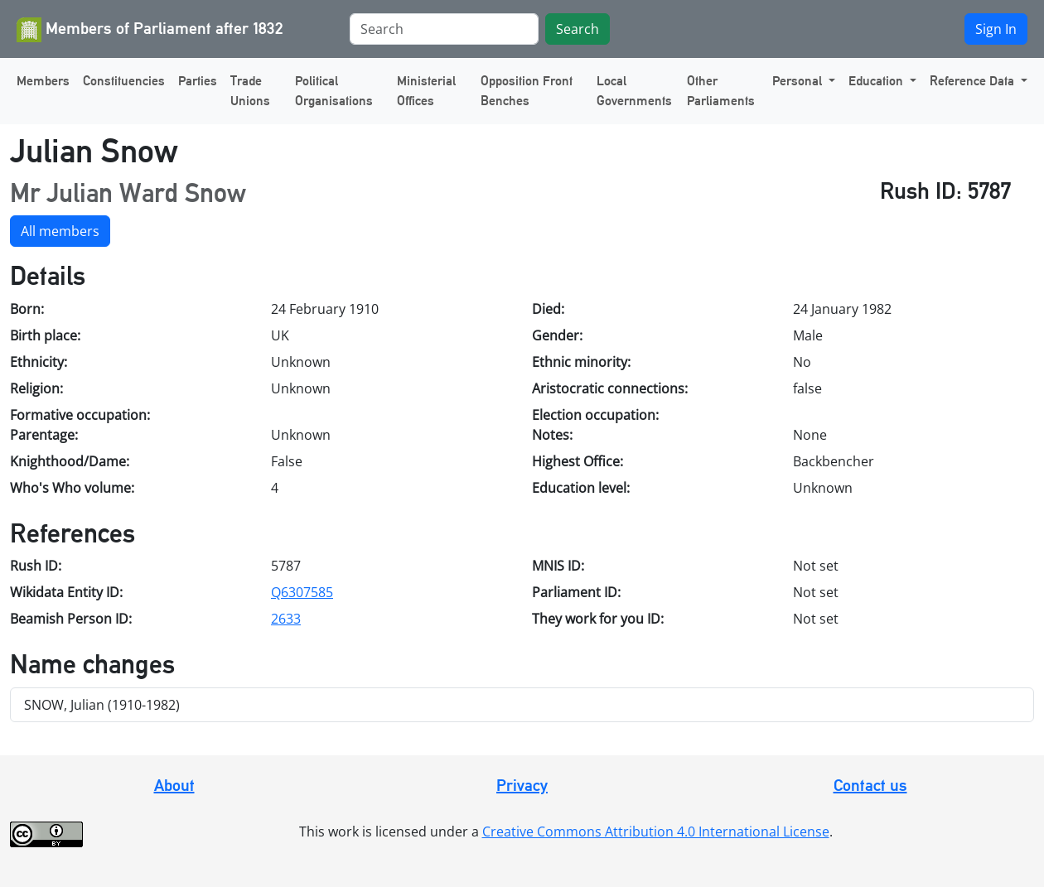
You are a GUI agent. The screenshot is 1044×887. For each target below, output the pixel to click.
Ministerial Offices (426, 90)
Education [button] (877, 81)
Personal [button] (798, 81)
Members (43, 81)
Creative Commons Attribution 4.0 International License (655, 831)
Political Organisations (334, 90)
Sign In (996, 29)
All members (60, 231)
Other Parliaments (721, 90)
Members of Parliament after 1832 (150, 29)
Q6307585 (302, 592)
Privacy (522, 785)
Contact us (870, 785)
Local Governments (634, 90)
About (174, 785)
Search (577, 29)
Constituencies (124, 81)
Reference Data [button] (973, 81)
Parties (197, 81)
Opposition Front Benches (527, 90)
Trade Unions (250, 90)
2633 (286, 619)
